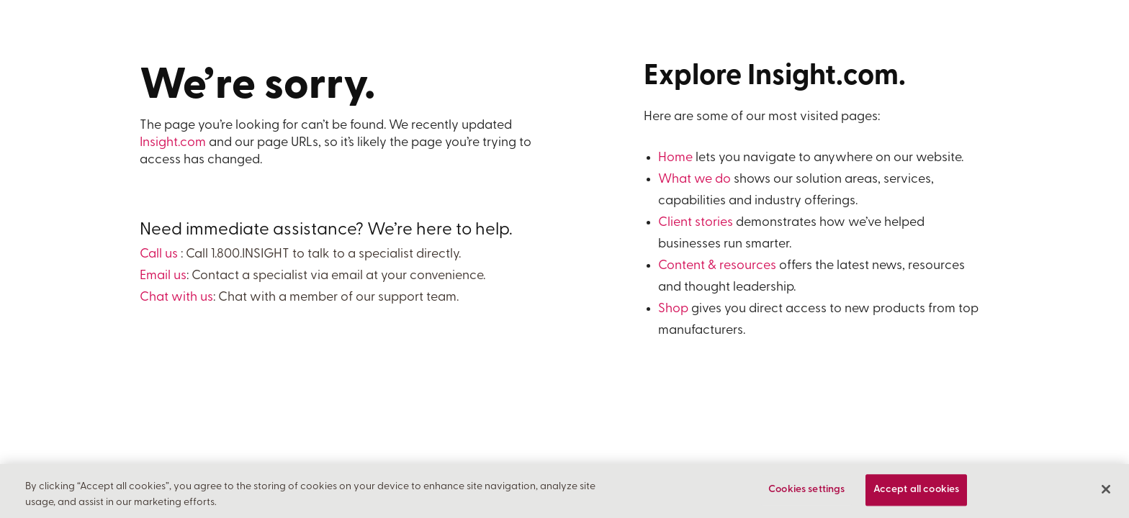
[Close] (1106, 490)
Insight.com (173, 143)
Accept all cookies (916, 490)
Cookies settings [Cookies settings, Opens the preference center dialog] (806, 490)
